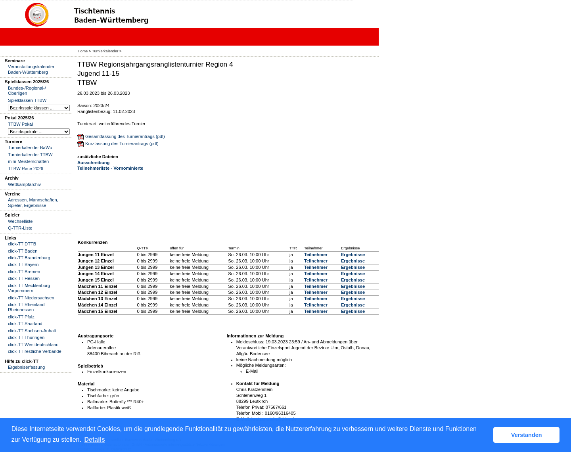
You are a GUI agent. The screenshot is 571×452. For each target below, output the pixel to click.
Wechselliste (20, 221)
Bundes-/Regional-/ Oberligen (27, 91)
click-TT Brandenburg (29, 257)
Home (83, 51)
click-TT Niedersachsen (31, 297)
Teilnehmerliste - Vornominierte (110, 168)
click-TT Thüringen (26, 337)
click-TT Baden (22, 251)
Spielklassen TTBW (27, 100)
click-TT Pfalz (21, 316)
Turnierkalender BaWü (30, 147)
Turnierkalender (105, 51)
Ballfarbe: (96, 407)
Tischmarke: (99, 389)
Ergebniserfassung (26, 367)
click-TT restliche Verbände (34, 351)
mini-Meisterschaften (28, 161)
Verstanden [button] (526, 435)
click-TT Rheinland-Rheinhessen (27, 307)
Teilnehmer (316, 254)
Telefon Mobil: (250, 413)
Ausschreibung (93, 162)
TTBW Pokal (20, 124)
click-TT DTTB (22, 243)
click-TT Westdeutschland (33, 344)
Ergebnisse (353, 254)
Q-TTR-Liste (20, 228)
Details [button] (94, 439)
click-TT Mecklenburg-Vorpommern (30, 288)
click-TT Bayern (23, 264)
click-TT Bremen (24, 271)
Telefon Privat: (250, 407)
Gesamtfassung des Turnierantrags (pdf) (125, 136)
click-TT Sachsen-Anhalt (32, 330)
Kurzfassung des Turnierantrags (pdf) (122, 143)
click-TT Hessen (24, 278)
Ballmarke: (97, 401)
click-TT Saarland (25, 323)
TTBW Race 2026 (25, 168)
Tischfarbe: (98, 395)
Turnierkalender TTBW (30, 154)
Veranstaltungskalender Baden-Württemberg (31, 69)
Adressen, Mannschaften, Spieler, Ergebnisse (33, 202)
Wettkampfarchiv (24, 184)
